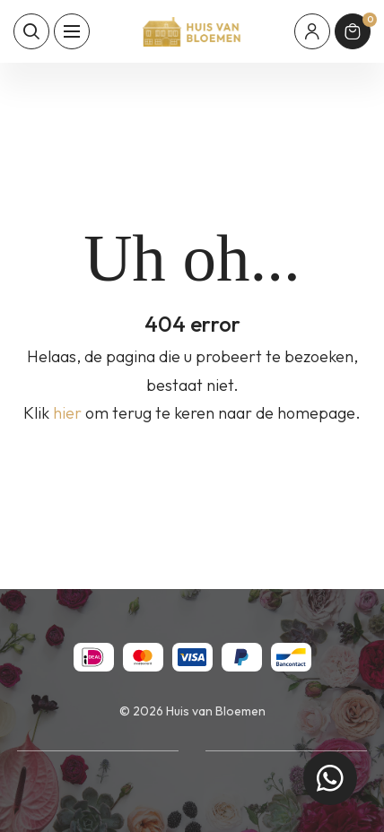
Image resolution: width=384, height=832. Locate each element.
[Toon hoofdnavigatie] (72, 31)
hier (67, 413)
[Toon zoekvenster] (31, 31)
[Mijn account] (312, 31)
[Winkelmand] (353, 31)
